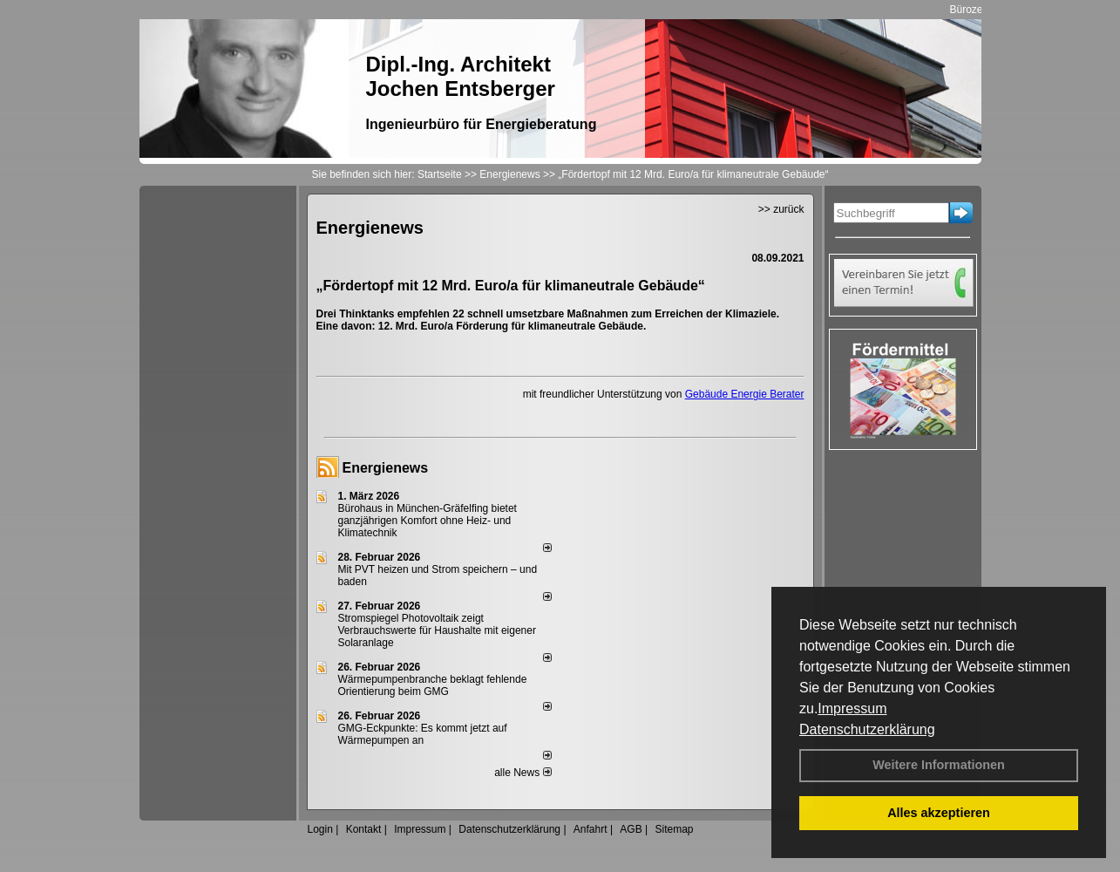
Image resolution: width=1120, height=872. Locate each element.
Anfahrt (591, 829)
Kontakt (364, 829)
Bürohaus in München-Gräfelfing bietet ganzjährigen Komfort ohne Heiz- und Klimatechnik (427, 520)
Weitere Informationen (938, 765)
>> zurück (781, 209)
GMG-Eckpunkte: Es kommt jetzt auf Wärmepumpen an (422, 734)
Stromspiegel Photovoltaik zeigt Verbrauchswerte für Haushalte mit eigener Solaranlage (437, 630)
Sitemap (674, 829)
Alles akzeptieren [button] (938, 813)
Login (320, 829)
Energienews (386, 467)
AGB (630, 829)
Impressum (852, 708)
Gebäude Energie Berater (744, 394)
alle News (522, 772)
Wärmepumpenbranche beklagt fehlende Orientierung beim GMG (432, 685)
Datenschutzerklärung (867, 729)
